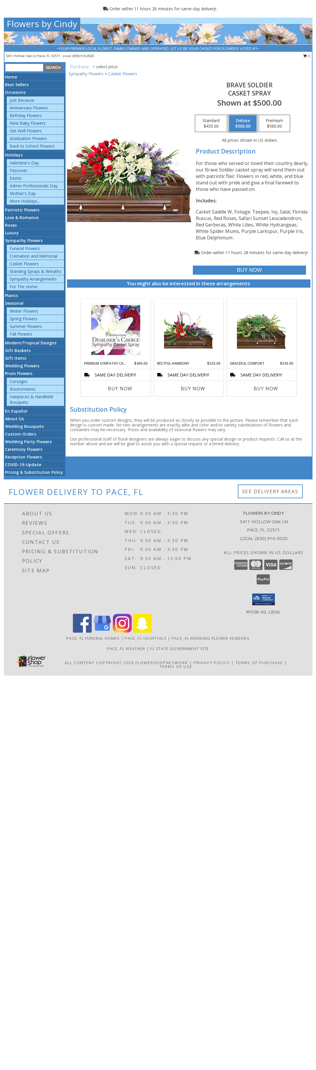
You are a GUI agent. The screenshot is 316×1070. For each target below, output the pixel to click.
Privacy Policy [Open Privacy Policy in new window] (212, 662)
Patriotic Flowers (22, 210)
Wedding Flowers (22, 366)
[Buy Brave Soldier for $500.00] (249, 270)
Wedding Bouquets (24, 426)
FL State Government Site (179, 648)
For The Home (24, 286)
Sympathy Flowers (24, 240)
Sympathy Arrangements (33, 279)
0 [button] (306, 56)
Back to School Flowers (32, 146)
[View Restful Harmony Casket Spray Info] (188, 330)
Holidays (14, 155)
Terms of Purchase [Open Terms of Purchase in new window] (259, 662)
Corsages (19, 381)
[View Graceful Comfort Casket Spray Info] (261, 330)
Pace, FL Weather (126, 648)
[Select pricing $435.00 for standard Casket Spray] (211, 123)
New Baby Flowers (28, 123)
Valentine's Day (24, 163)
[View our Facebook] (82, 631)
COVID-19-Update (23, 464)
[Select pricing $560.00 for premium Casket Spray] (274, 123)
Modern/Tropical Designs (30, 343)
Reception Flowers (23, 457)
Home (11, 77)
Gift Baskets (18, 350)
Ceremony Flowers (23, 449)
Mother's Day (23, 193)
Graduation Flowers (28, 138)
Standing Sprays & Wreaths (35, 271)
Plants (11, 295)
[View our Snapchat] (142, 631)
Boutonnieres (23, 389)
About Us (14, 418)
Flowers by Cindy (42, 23)
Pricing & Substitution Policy (34, 472)
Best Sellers (17, 84)
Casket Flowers (24, 263)
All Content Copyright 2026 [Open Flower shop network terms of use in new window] (99, 662)
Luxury (12, 233)
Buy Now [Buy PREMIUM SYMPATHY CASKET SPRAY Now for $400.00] (120, 388)
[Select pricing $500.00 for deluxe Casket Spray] (243, 123)
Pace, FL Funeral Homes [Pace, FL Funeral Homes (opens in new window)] (93, 638)
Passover (18, 170)
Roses (11, 225)
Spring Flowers (24, 318)
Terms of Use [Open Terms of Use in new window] (176, 666)
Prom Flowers (18, 373)
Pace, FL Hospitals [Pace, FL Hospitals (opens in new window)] (145, 638)
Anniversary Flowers (29, 108)
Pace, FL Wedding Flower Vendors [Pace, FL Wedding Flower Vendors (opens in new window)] (211, 638)
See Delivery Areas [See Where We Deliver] (270, 491)
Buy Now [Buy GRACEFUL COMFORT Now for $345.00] (266, 388)
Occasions (15, 92)
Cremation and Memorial (33, 256)
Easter (16, 178)
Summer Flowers (26, 326)
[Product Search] (24, 67)
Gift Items (15, 358)
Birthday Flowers (26, 115)
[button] (263, 599)
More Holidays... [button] (25, 201)
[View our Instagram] (122, 631)
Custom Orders (20, 434)
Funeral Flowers (25, 248)
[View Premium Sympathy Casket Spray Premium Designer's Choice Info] (115, 330)
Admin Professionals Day (34, 186)
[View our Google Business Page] (102, 631)
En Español (16, 411)
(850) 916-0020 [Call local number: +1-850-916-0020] (83, 56)
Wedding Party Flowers (28, 441)
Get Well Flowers (26, 131)
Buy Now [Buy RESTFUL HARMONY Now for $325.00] (193, 388)
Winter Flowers (24, 311)
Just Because (22, 100)
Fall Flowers (21, 334)
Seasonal (14, 303)
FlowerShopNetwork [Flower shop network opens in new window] (162, 662)
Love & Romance (22, 217)
